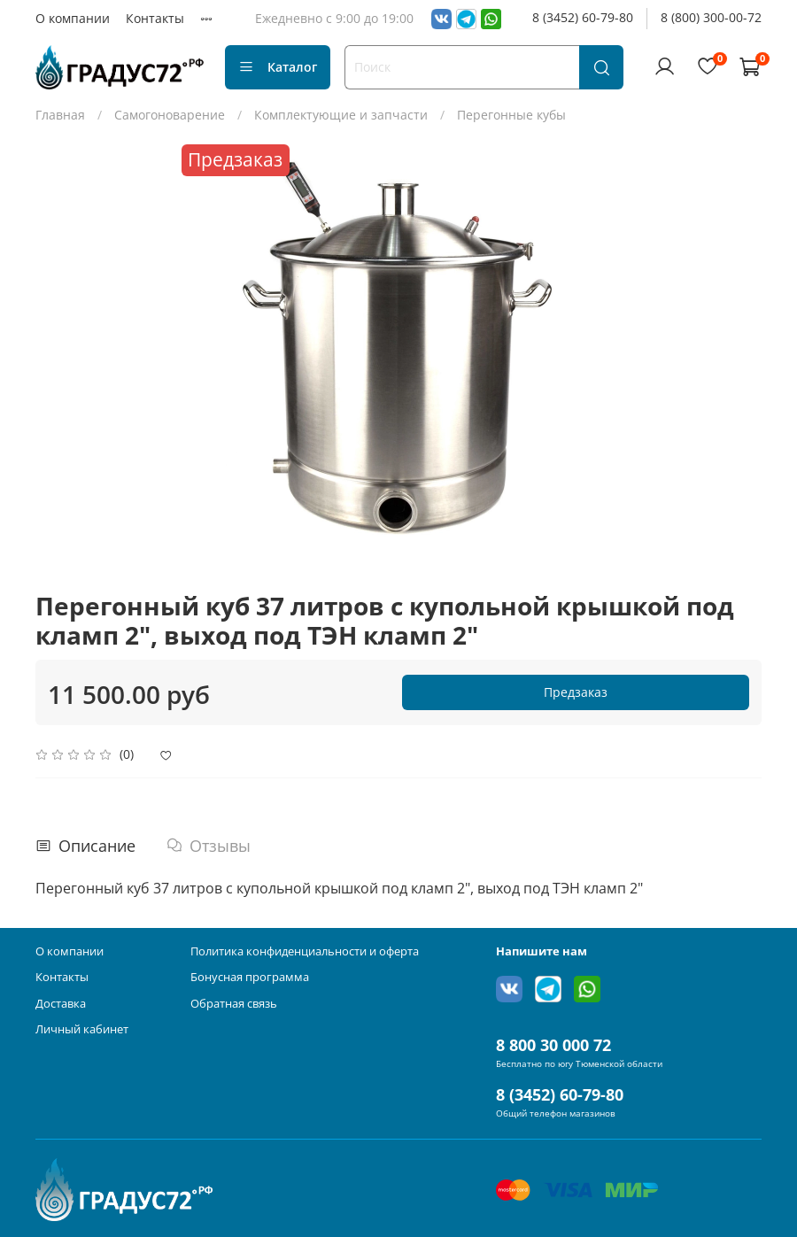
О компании (72, 18)
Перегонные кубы (511, 114)
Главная (60, 114)
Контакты (155, 18)
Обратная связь (233, 1003)
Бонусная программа (249, 977)
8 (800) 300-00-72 (711, 17)
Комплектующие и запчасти (341, 114)
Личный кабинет (81, 1029)
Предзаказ (575, 692)
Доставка (60, 1003)
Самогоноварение (169, 114)
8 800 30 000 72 (553, 1044)
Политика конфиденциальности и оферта (304, 951)
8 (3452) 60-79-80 (582, 17)
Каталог (277, 66)
